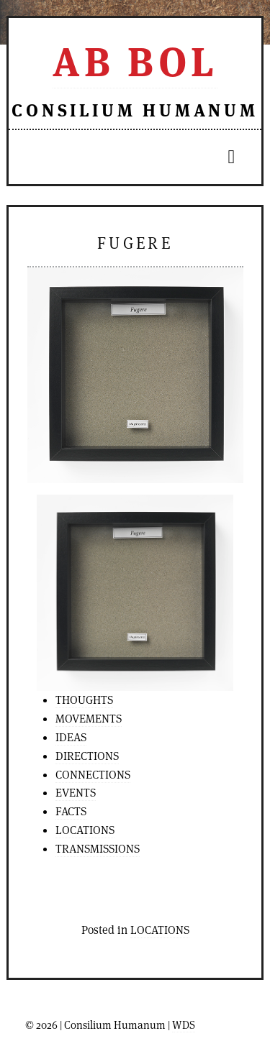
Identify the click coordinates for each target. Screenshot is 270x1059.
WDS (183, 1025)
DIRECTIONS (87, 756)
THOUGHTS (84, 699)
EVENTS (75, 792)
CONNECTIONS (92, 774)
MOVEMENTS (88, 718)
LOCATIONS (84, 830)
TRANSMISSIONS (97, 848)
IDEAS (70, 737)
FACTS (70, 811)
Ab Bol (135, 62)
